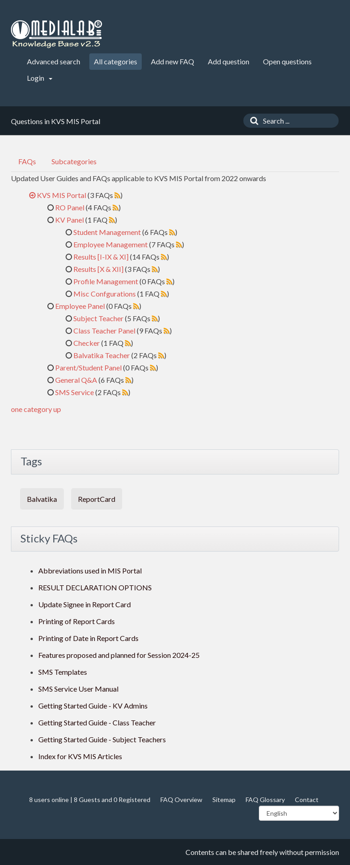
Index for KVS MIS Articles (80, 756)
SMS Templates (62, 671)
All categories (115, 61)
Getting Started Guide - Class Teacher (97, 722)
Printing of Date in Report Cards (88, 638)
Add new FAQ (172, 61)
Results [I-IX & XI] (101, 256)
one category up (36, 409)
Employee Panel (80, 306)
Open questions (287, 61)
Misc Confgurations (104, 293)
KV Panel (69, 219)
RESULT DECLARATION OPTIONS (95, 587)
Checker (86, 343)
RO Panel (69, 207)
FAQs (27, 161)
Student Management (107, 232)
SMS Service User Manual (78, 688)
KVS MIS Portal (61, 195)
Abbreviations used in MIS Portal (90, 570)
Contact (307, 799)
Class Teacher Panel (104, 330)
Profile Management (105, 281)
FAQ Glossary (265, 799)
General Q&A (76, 379)
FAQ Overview (181, 799)
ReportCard (96, 499)
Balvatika (42, 499)
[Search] (252, 121)
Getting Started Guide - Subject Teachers (102, 739)
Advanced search (53, 61)
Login (39, 77)
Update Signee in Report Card (84, 604)
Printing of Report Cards (76, 621)
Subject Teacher (98, 318)
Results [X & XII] (98, 269)
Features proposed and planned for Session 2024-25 (119, 655)
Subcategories (74, 161)
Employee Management (110, 244)
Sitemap (224, 799)
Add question (228, 61)
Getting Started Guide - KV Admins (93, 705)
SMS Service (74, 392)
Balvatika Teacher (101, 355)
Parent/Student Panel (88, 367)
